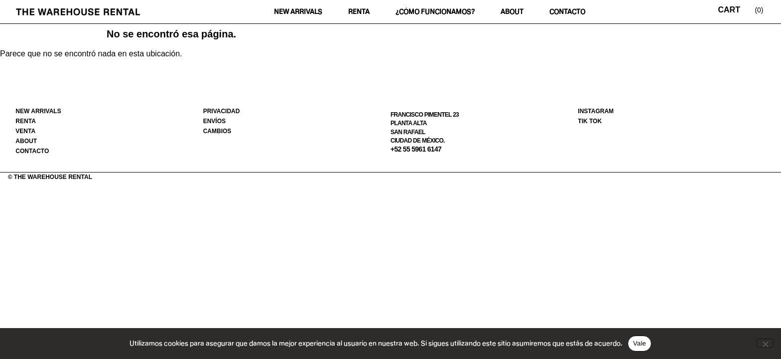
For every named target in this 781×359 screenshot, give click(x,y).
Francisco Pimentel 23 (424, 114)
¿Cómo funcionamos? (435, 11)
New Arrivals (298, 11)
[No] (765, 343)
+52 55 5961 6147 (415, 149)
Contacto (567, 11)
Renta (359, 11)
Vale (639, 343)
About (512, 11)
